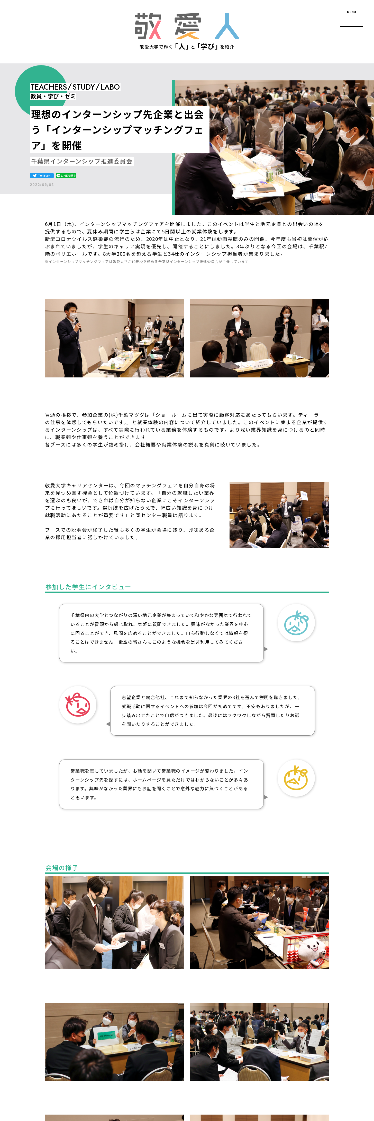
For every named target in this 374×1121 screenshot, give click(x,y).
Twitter (44, 175)
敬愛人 (187, 26)
